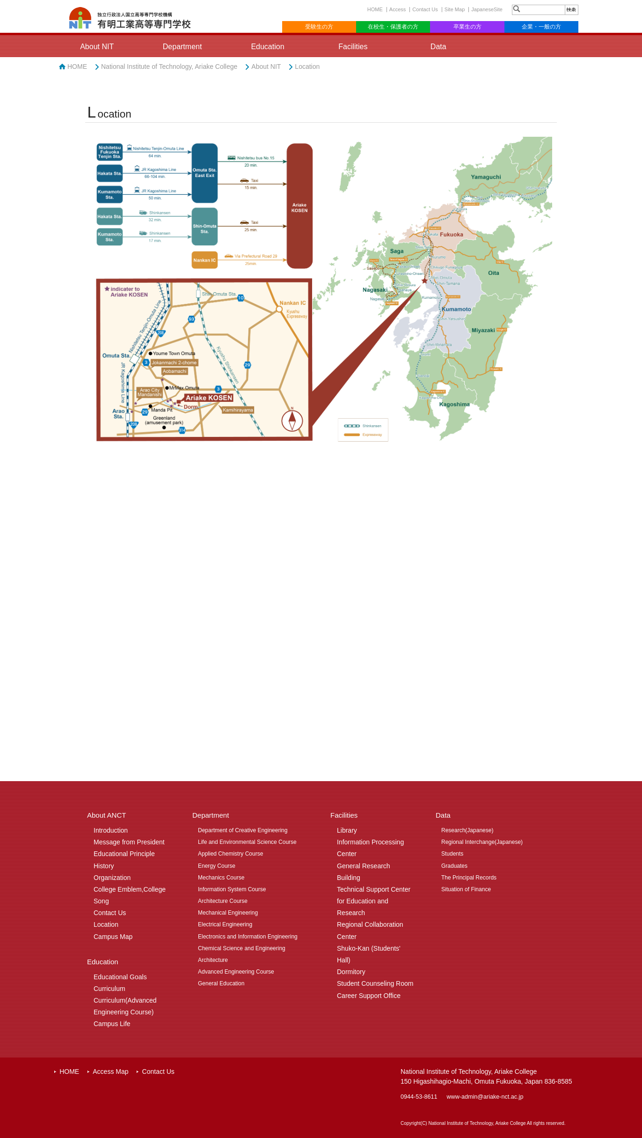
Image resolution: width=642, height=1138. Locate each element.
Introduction (111, 830)
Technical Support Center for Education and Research (373, 901)
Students (452, 853)
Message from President (129, 842)
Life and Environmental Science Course (247, 842)
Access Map (110, 1071)
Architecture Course (223, 901)
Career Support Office (369, 995)
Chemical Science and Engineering (241, 948)
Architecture (213, 960)
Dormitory (351, 971)
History (104, 866)
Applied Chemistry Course (230, 853)
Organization (112, 877)
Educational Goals (120, 977)
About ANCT (106, 815)
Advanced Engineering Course (236, 971)
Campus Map (113, 936)
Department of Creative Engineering (242, 830)
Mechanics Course (221, 877)
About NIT (97, 47)
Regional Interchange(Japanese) (482, 842)
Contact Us (425, 9)
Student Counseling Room (375, 983)
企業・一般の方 (541, 26)
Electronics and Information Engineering (248, 936)
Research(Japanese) (467, 830)
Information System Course (232, 889)
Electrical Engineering (225, 924)
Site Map (455, 9)
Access (397, 9)
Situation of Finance (466, 889)
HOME (375, 9)
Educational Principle (124, 853)
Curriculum (109, 988)
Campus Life (112, 1023)
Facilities (352, 47)
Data (438, 47)
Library (347, 830)
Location (307, 66)
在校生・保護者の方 (393, 26)
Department (182, 47)
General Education (221, 983)
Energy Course (216, 866)
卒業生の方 (467, 26)
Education (267, 47)
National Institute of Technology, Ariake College (169, 66)
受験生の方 (319, 26)
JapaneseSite (487, 9)
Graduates (454, 866)
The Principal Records (468, 877)
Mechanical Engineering (228, 912)
